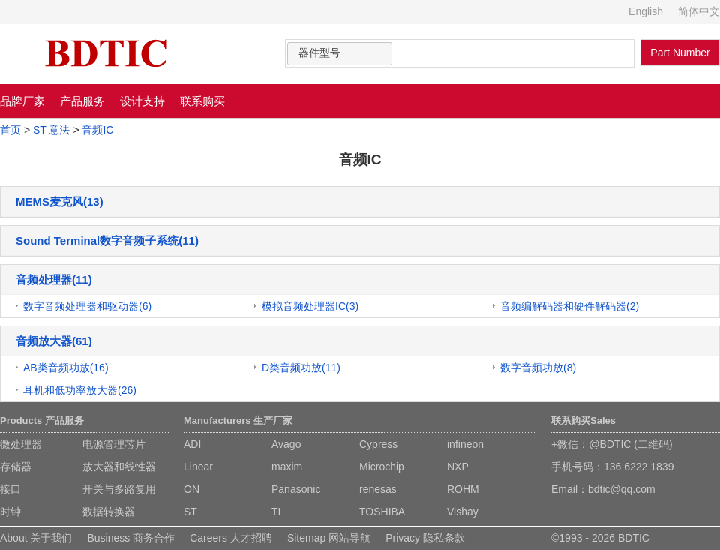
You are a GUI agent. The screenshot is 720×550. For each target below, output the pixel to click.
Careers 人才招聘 (231, 538)
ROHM (463, 489)
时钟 (10, 512)
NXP (458, 467)
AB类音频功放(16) (66, 368)
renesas (378, 489)
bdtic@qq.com (622, 489)
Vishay (462, 512)
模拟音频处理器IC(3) (310, 306)
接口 (10, 489)
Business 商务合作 (131, 538)
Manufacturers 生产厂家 (238, 420)
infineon (465, 444)
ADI (192, 444)
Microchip (381, 467)
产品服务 (82, 101)
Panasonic (296, 489)
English (645, 11)
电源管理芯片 (114, 444)
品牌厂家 (22, 101)
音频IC (97, 130)
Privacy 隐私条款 (425, 538)
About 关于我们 (36, 538)
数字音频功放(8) (538, 368)
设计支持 (142, 101)
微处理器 (21, 444)
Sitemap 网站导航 (328, 538)
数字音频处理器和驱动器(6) (87, 306)
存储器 (16, 467)
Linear (198, 467)
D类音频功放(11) (301, 368)
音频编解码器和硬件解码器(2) (569, 306)
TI (276, 512)
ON (192, 489)
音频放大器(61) (54, 341)
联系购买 (202, 101)
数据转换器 (108, 512)
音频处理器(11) (54, 279)
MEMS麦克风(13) (60, 201)
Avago (286, 444)
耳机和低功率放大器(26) (79, 390)
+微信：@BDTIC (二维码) (612, 444)
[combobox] (339, 53)
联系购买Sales (583, 420)
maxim (287, 467)
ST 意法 (51, 130)
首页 (10, 130)
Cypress (378, 444)
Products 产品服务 (42, 420)
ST (190, 512)
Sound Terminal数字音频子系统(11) (107, 240)
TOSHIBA (382, 512)
